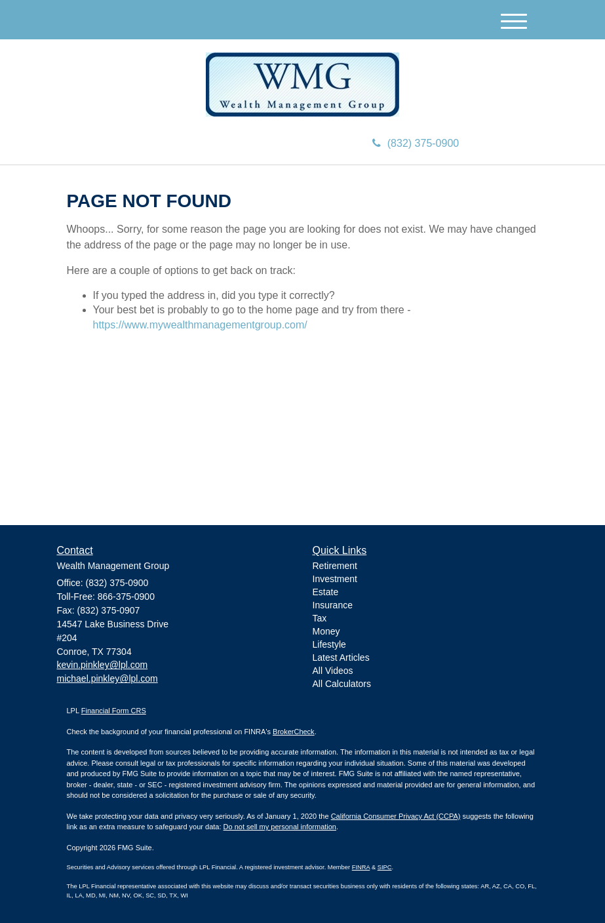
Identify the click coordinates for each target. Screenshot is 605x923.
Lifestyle (329, 644)
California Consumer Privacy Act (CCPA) (396, 816)
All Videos (333, 670)
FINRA (361, 867)
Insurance (333, 605)
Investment (335, 579)
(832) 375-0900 (415, 143)
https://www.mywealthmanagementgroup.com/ (200, 324)
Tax (320, 618)
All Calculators (342, 683)
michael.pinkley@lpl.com (107, 678)
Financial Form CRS (113, 711)
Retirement (335, 565)
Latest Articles (341, 657)
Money (326, 631)
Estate (326, 592)
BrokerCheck (294, 732)
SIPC (385, 867)
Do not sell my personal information (280, 827)
